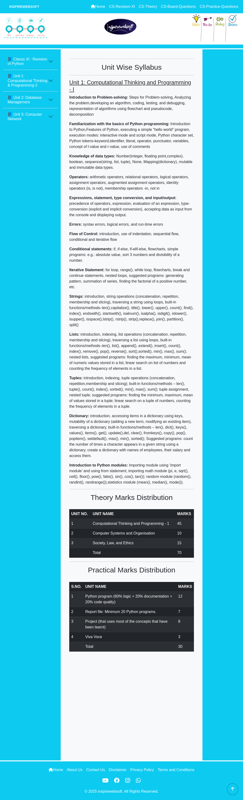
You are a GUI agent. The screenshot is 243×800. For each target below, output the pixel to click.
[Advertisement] (222, 120)
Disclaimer (118, 770)
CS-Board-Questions (178, 7)
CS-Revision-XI (122, 7)
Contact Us (95, 770)
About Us (75, 770)
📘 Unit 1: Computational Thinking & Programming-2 (27, 80)
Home (98, 7)
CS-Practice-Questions (219, 7)
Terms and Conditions (176, 770)
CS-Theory (148, 7)
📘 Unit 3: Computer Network (25, 116)
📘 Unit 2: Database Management (25, 100)
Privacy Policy (142, 770)
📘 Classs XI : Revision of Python (27, 61)
